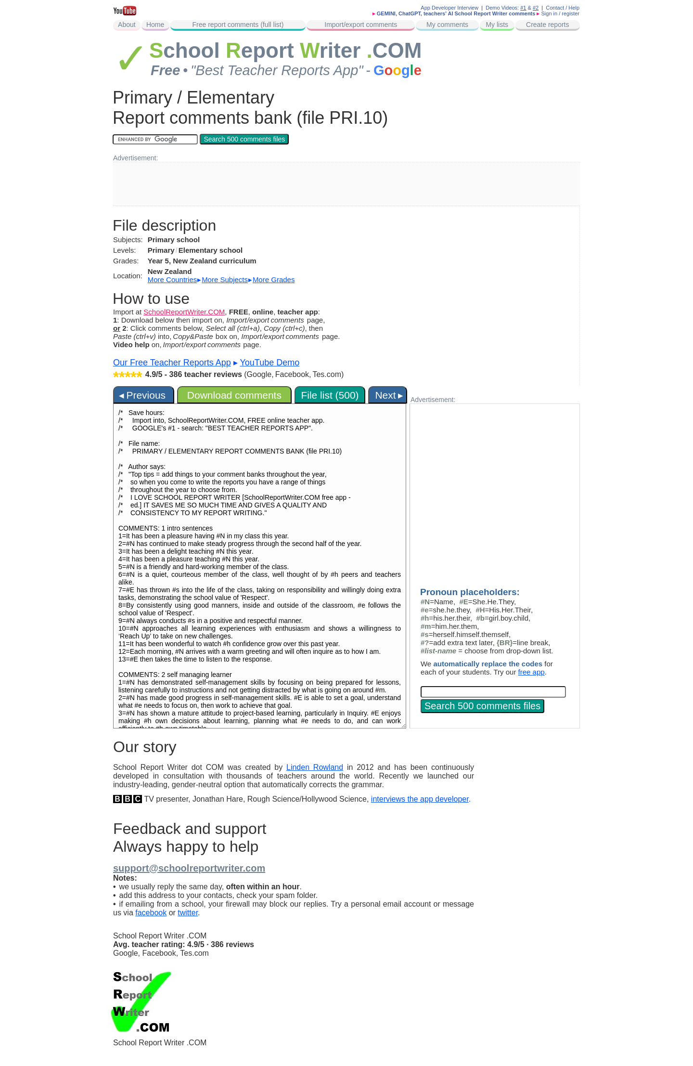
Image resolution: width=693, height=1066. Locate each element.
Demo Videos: (506, 8)
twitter (188, 913)
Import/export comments (360, 24)
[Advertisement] (346, 184)
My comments (447, 24)
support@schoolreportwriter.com (189, 868)
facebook (151, 913)
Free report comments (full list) (238, 24)
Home (155, 24)
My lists (497, 24)
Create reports (547, 24)
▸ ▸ (221, 279)
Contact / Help (562, 8)
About (127, 24)
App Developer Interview (449, 8)
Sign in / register (560, 13)
